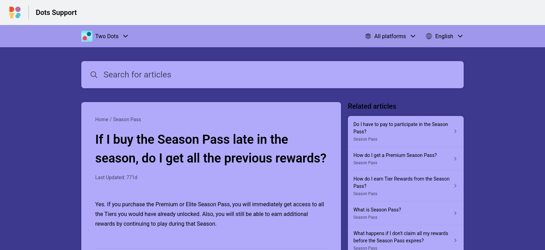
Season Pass (127, 119)
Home (101, 119)
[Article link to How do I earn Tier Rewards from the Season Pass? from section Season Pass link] (406, 185)
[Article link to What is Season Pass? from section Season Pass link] (406, 213)
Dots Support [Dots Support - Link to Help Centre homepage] (56, 12)
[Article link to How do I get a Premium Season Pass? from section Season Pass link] (406, 158)
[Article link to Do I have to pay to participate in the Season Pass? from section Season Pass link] (406, 131)
